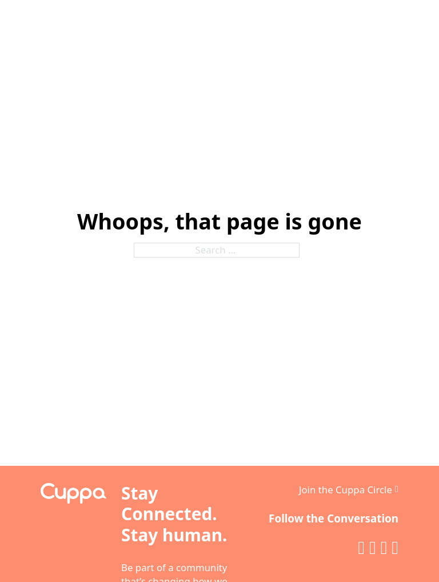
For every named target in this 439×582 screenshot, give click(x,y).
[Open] (406, 27)
